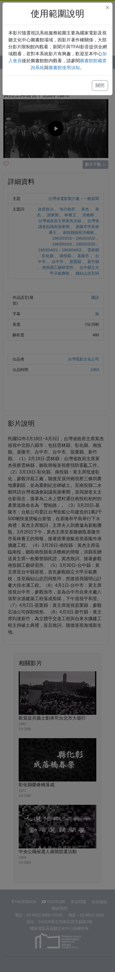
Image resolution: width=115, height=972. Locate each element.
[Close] (107, 7)
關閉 (99, 85)
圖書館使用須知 (64, 67)
